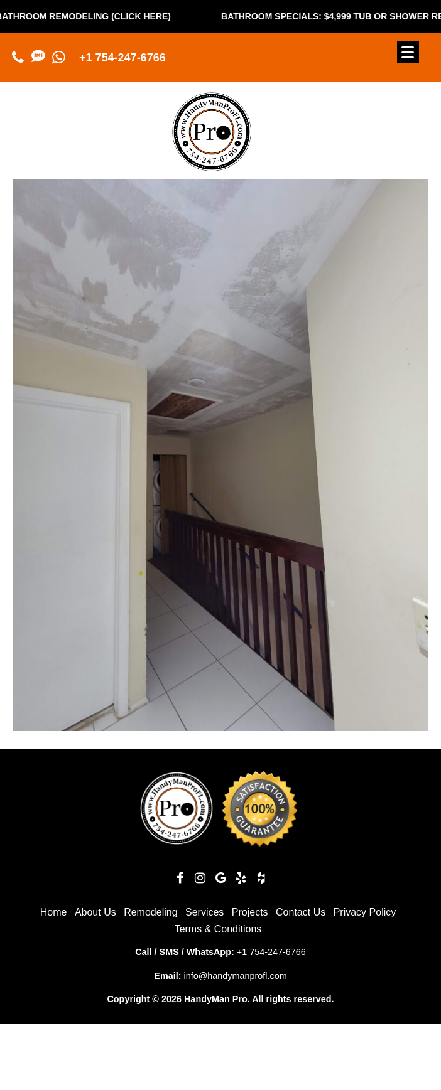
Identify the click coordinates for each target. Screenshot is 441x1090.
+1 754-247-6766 (122, 57)
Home (53, 912)
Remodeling (150, 912)
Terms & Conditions (218, 929)
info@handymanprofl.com (234, 976)
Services (204, 912)
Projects (250, 912)
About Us (95, 912)
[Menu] (408, 52)
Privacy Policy (365, 912)
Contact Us (300, 912)
